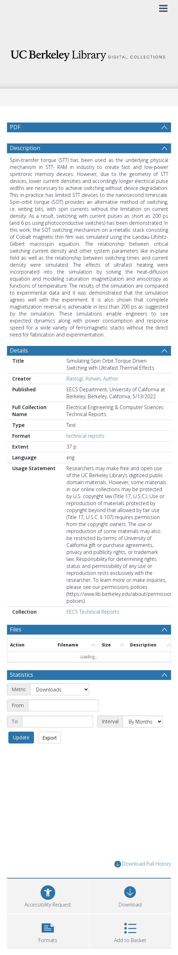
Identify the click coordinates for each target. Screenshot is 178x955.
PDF (15, 127)
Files (15, 646)
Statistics (21, 691)
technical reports (85, 452)
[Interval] (143, 738)
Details (19, 367)
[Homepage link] (89, 53)
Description (25, 165)
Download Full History (142, 880)
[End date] (57, 738)
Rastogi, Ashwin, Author (92, 395)
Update (21, 754)
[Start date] (63, 722)
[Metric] (59, 706)
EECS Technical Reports (92, 628)
